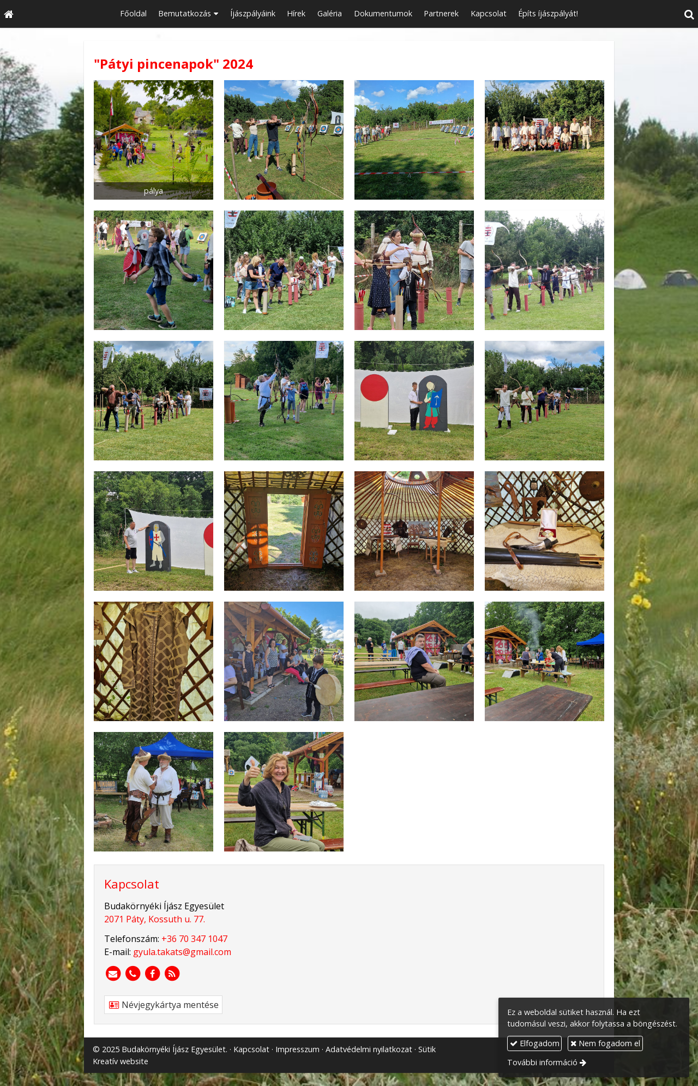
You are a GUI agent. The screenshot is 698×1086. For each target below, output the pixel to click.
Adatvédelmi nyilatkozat (369, 1049)
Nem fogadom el (605, 1043)
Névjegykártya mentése (163, 1005)
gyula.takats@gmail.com (182, 952)
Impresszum (297, 1049)
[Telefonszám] (132, 973)
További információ (542, 1062)
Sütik (427, 1049)
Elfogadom (534, 1043)
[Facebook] (152, 973)
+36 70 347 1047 (194, 939)
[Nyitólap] (8, 14)
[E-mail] (113, 973)
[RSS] (171, 973)
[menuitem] (133, 14)
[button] (689, 14)
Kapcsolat (251, 1049)
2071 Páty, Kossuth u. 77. (154, 919)
